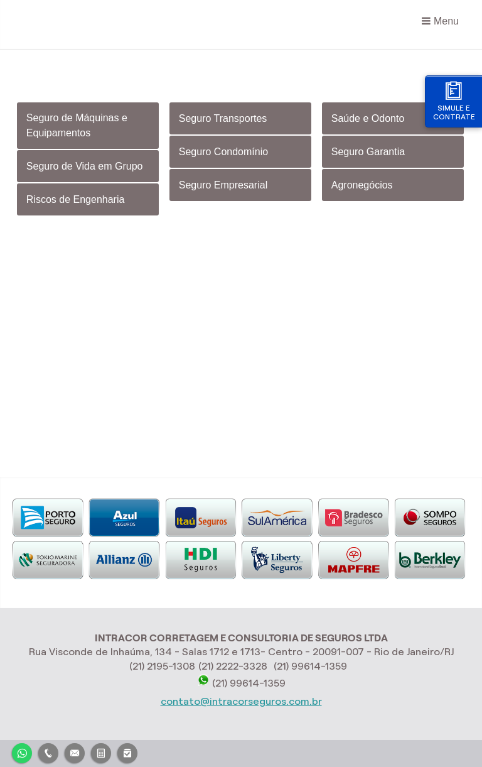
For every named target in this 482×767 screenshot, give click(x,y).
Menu (446, 21)
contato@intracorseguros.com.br (241, 701)
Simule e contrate (454, 101)
